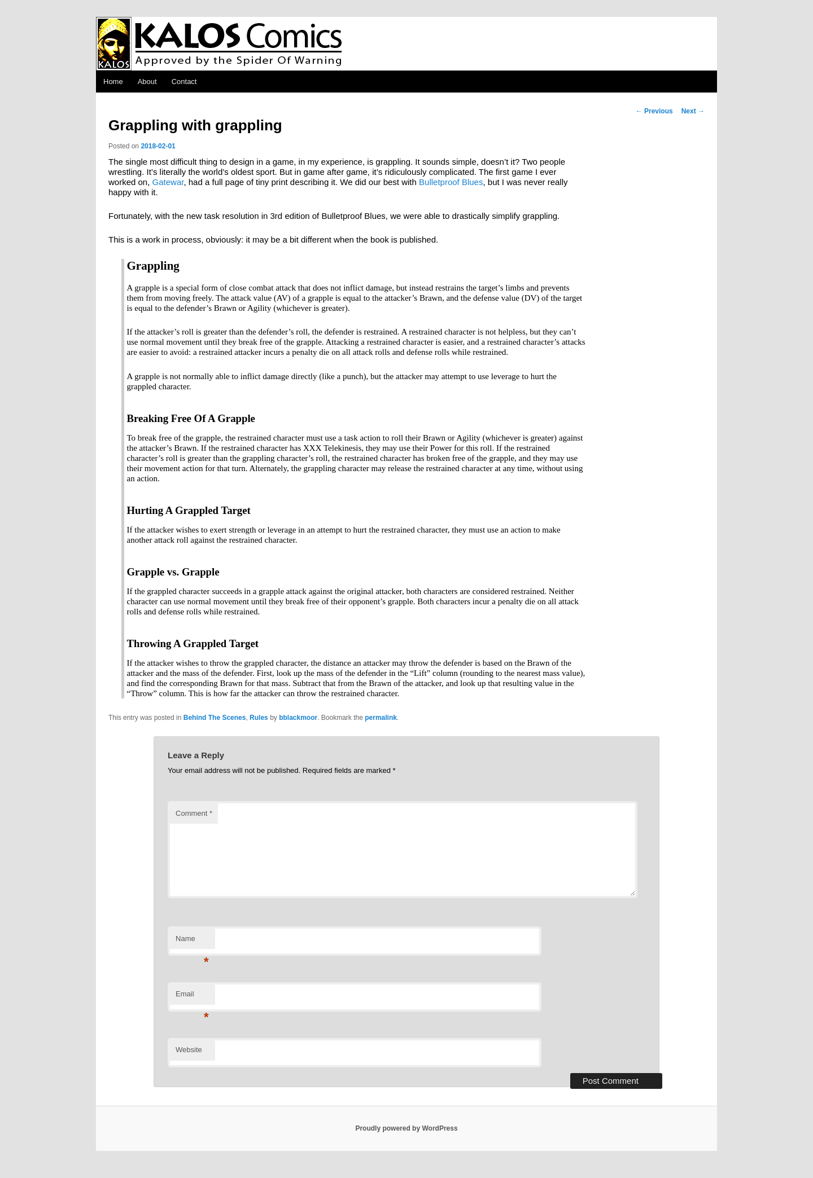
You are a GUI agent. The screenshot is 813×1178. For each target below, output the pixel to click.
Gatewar (168, 182)
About (147, 81)
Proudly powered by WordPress (406, 1128)
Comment (194, 813)
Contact (184, 81)
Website (189, 1049)
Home (113, 81)
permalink (381, 718)
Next (693, 111)
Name (192, 942)
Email (192, 997)
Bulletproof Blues (451, 182)
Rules (259, 718)
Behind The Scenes (214, 718)
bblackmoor (298, 718)
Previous (654, 111)
